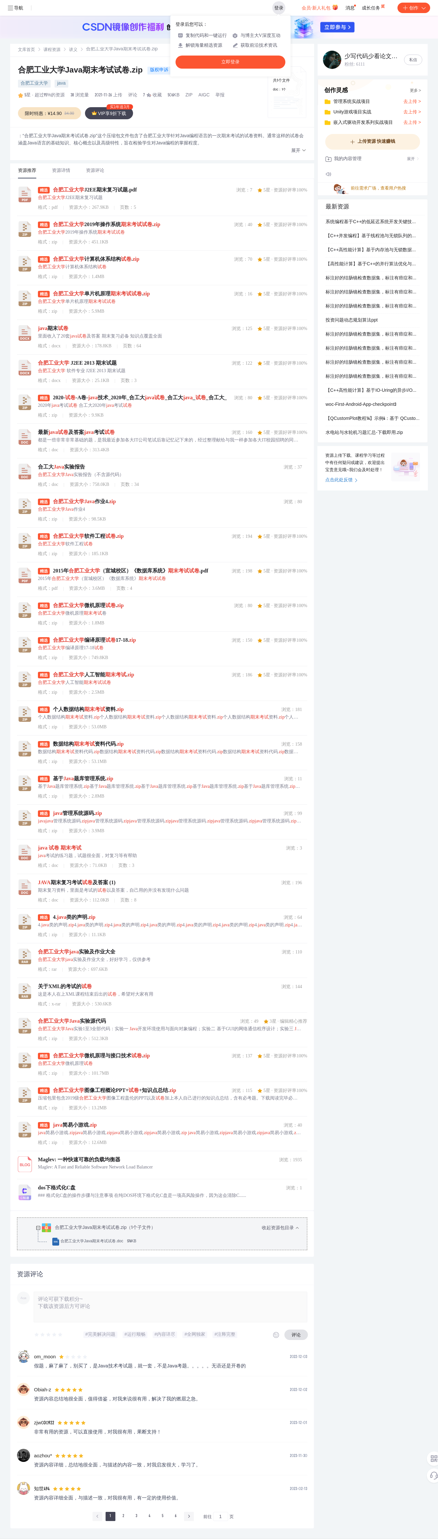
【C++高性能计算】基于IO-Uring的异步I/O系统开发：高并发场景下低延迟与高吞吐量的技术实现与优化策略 (373, 391)
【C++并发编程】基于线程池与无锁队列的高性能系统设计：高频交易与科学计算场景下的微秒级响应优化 (373, 236)
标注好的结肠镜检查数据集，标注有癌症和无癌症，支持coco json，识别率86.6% (373, 292)
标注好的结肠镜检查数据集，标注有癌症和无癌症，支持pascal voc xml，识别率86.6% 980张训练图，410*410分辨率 (373, 278)
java (61, 83)
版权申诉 (159, 70)
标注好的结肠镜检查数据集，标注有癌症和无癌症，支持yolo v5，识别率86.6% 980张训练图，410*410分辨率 (373, 306)
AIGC (204, 95)
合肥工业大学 (34, 83)
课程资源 (51, 50)
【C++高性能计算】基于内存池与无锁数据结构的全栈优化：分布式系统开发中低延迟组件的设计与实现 (373, 250)
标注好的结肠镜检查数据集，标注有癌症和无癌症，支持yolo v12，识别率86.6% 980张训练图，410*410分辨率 (373, 376)
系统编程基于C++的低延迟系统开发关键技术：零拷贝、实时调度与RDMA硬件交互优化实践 (373, 222)
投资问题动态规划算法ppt (352, 320)
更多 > (415, 91)
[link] (26, 50)
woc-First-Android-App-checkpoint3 (361, 405)
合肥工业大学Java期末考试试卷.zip (81, 71)
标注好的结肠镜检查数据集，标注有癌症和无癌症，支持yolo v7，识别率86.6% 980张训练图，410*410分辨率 (373, 348)
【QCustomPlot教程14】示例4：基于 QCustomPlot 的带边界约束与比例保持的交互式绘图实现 (373, 419)
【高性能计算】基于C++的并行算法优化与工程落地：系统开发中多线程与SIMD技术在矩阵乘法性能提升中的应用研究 (373, 264)
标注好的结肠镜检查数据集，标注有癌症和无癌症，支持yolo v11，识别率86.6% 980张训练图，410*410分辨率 (373, 362)
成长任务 (374, 6)
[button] (298, 151)
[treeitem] (167, 1235)
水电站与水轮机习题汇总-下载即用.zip (364, 433)
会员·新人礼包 (320, 7)
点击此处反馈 (341, 480)
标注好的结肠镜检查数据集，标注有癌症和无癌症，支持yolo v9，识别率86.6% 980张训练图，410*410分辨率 (373, 334)
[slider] (49, 1335)
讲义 (73, 50)
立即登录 (230, 61)
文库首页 (26, 50)
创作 (413, 7)
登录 (278, 7)
